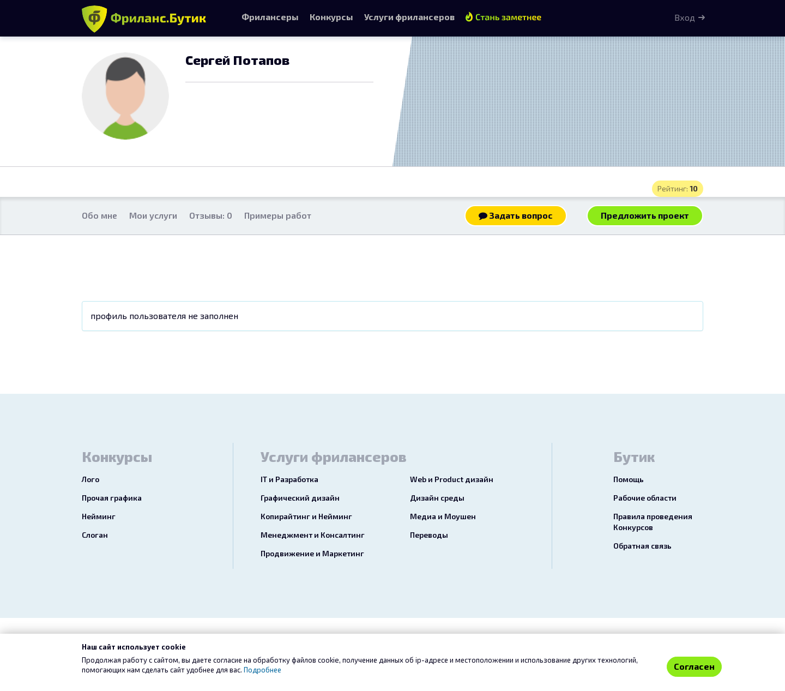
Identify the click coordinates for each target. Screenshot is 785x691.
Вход (684, 17)
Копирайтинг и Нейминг (306, 516)
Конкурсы (331, 16)
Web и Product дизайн (451, 479)
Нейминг (99, 516)
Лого (90, 479)
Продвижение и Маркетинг (312, 553)
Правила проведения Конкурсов (652, 522)
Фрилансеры (270, 16)
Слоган (95, 534)
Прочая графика (112, 497)
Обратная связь (642, 545)
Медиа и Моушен (443, 516)
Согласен (694, 666)
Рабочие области (645, 497)
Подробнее (262, 669)
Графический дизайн (300, 497)
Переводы (429, 534)
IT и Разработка (289, 479)
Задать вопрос (516, 215)
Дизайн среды (437, 497)
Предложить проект (645, 215)
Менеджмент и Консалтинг (313, 534)
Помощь (628, 479)
